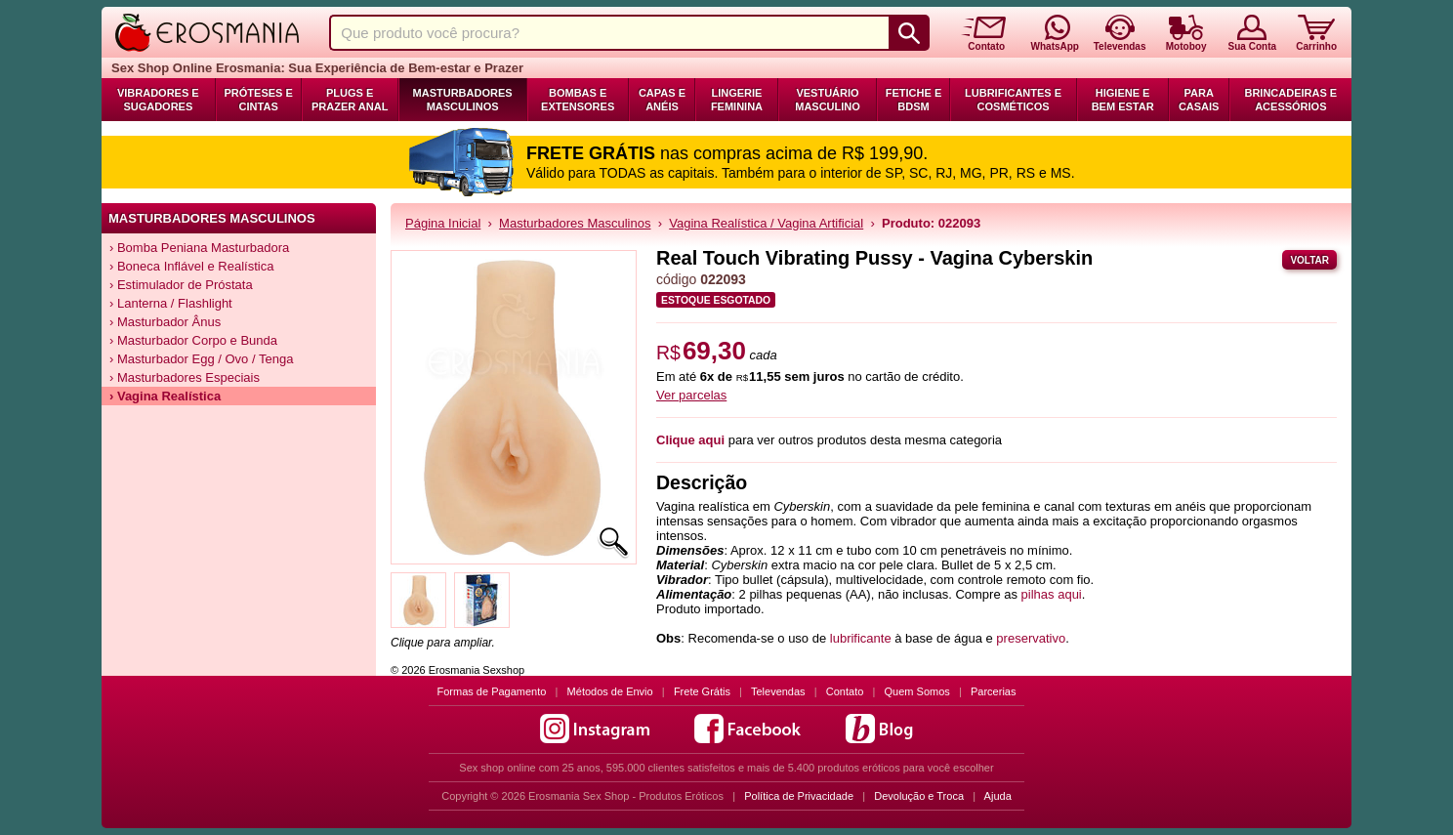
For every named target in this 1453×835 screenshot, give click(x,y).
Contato (845, 691)
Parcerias (993, 691)
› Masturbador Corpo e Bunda (193, 340)
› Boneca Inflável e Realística (191, 266)
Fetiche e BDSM (913, 99)
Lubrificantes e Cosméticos (1013, 99)
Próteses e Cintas (259, 99)
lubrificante (861, 638)
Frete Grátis (702, 691)
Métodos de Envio (610, 691)
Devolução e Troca (919, 796)
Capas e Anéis (662, 99)
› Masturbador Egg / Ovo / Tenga (201, 359)
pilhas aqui (1051, 594)
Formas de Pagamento (492, 691)
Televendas (778, 691)
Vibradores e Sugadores (158, 99)
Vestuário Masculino (827, 99)
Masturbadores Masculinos (463, 99)
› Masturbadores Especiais (184, 377)
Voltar (1309, 260)
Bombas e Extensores (577, 99)
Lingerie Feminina (737, 99)
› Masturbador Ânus (165, 321)
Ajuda (998, 796)
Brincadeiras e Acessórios (1290, 99)
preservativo (1030, 638)
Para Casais (1199, 99)
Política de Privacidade (798, 796)
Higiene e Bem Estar (1123, 99)
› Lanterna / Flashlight (170, 303)
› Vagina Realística (165, 396)
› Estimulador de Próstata (181, 284)
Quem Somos (917, 691)
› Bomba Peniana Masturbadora (199, 247)
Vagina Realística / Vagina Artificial (766, 223)
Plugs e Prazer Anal (349, 99)
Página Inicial (442, 223)
